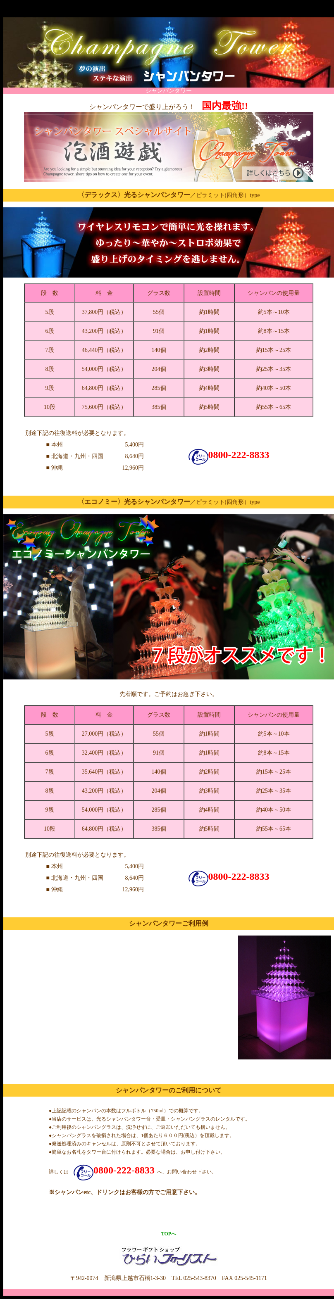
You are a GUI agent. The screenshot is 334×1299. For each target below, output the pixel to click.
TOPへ (168, 1234)
